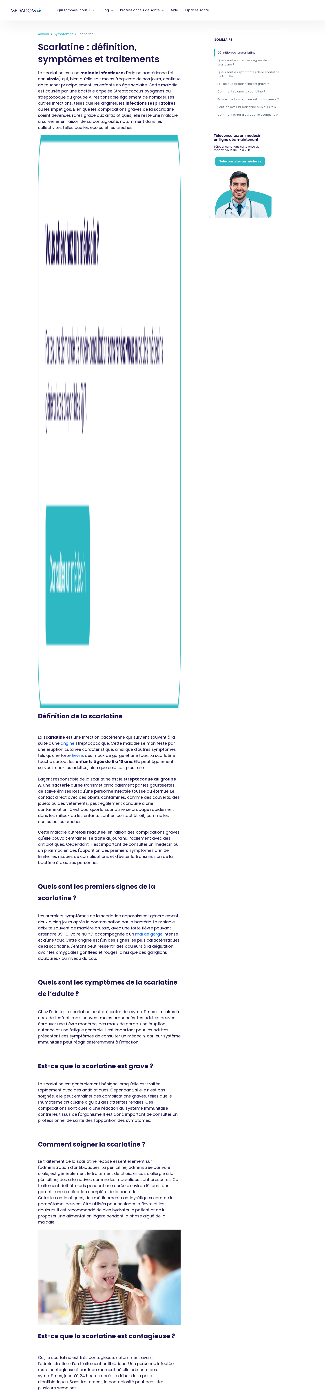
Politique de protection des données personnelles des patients (58, 1298)
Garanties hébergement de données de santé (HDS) (49, 1327)
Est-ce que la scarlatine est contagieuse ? (248, 99)
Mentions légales (18, 1347)
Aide (174, 10)
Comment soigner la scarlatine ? (241, 91)
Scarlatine (62, 1170)
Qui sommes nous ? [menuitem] (20, 1219)
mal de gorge (148, 400)
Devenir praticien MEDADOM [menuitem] (74, 1219)
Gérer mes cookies (20, 1337)
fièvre (77, 221)
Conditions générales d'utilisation (32, 1289)
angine (67, 209)
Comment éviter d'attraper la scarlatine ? (247, 114)
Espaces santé (197, 10)
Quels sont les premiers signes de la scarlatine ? (243, 62)
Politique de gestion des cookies (31, 1318)
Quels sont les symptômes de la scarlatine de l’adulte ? (248, 74)
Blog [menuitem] (292, 1219)
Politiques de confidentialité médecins (36, 1308)
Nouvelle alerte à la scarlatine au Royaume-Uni (87, 1159)
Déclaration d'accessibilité (26, 1357)
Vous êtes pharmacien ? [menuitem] (132, 1219)
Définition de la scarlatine (236, 52)
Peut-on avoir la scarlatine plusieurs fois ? (247, 107)
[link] (25, 10)
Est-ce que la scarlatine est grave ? (243, 84)
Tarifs (8, 1366)
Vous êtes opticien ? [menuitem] (183, 1219)
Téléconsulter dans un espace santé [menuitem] (244, 1219)
